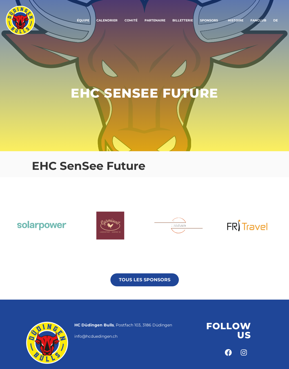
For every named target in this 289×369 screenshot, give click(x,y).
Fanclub (258, 20)
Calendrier (106, 20)
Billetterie (182, 20)
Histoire (235, 20)
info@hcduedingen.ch (95, 336)
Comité (131, 20)
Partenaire (154, 20)
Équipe (83, 20)
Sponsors (210, 20)
